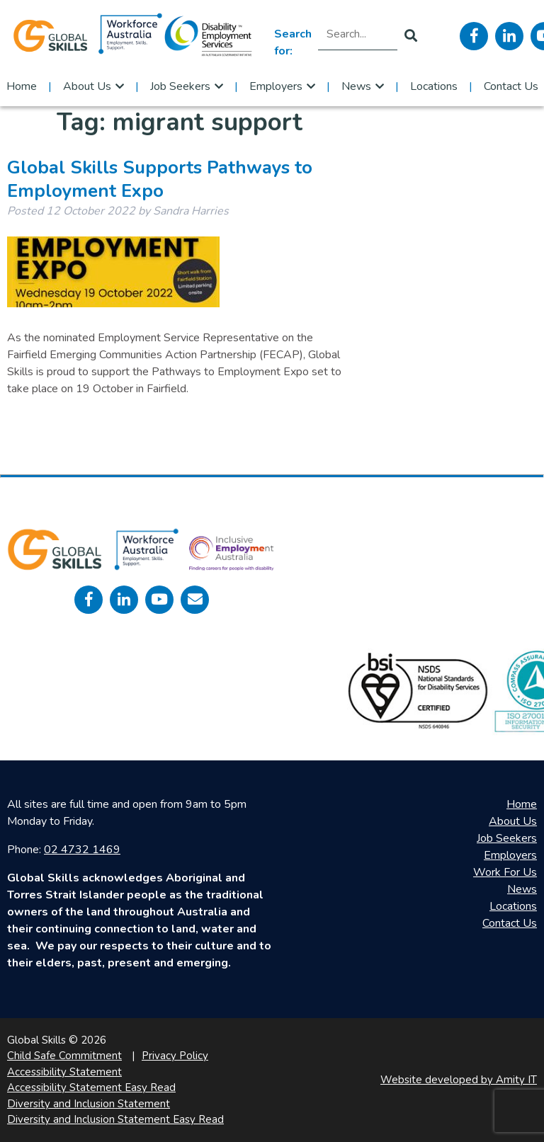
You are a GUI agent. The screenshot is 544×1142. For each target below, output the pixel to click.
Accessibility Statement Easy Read (91, 1087)
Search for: (293, 42)
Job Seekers (180, 86)
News (356, 86)
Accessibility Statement (64, 1072)
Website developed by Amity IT (458, 1080)
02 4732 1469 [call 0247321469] (82, 849)
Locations (434, 86)
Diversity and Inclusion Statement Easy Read (115, 1119)
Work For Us (505, 872)
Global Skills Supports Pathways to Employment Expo (159, 179)
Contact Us (511, 86)
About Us (87, 86)
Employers (275, 86)
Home (21, 86)
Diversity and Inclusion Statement (88, 1104)
